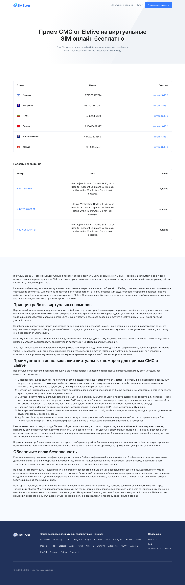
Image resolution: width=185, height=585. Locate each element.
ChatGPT (101, 546)
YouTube (98, 539)
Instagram (118, 539)
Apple (71, 546)
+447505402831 (26, 209)
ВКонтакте (45, 539)
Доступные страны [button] (122, 5)
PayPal (43, 552)
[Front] (21, 5)
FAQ (150, 544)
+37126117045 (25, 188)
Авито (107, 539)
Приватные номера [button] (158, 5)
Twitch (80, 546)
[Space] (21, 534)
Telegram (77, 539)
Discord (43, 546)
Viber (67, 539)
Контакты (152, 539)
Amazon (134, 546)
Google (88, 539)
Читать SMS (160, 95)
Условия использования (159, 548)
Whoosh (90, 546)
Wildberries (113, 546)
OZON (124, 546)
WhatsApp (57, 539)
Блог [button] (140, 5)
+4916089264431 (26, 229)
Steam (138, 539)
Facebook (74, 552)
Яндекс (129, 539)
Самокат (54, 552)
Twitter (64, 552)
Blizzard (62, 546)
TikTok (53, 546)
